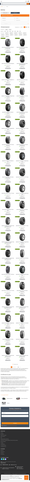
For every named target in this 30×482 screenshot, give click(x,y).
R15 (7, 31)
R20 (17, 31)
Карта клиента (3, 436)
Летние (10, 29)
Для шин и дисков (9, 398)
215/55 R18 (2, 36)
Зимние (7, 29)
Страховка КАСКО (3, 445)
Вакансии (2, 450)
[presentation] (8, 419)
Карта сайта (15, 474)
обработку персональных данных (12, 425)
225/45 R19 (7, 36)
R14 (5, 31)
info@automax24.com (13, 464)
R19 (15, 31)
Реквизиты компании (20, 466)
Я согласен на (10, 425)
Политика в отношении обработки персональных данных (9, 440)
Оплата (2, 432)
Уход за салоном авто (24, 398)
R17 (12, 31)
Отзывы (2, 442)
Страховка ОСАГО (3, 446)
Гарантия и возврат (3, 435)
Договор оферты (3, 441)
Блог (1, 437)
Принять (26, 477)
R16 (10, 31)
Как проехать (3, 451)
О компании (3, 448)
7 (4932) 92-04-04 (5, 464)
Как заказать (2, 454)
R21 (20, 31)
